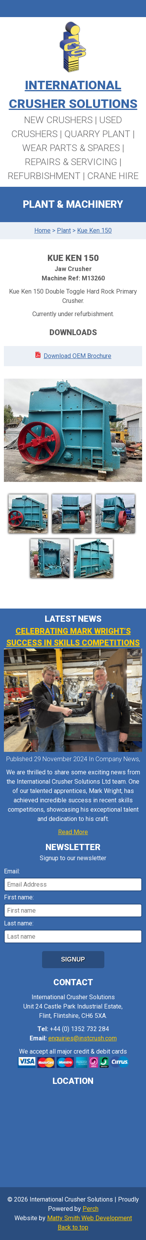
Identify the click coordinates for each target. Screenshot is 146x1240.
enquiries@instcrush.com (82, 1038)
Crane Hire (113, 175)
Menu (73, 8)
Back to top (73, 1227)
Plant (64, 230)
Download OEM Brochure (77, 356)
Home (42, 230)
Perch (91, 1208)
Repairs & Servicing (71, 162)
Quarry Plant (97, 134)
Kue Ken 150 (94, 230)
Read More (73, 832)
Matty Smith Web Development (89, 1218)
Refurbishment (44, 175)
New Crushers (58, 120)
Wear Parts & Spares (71, 148)
